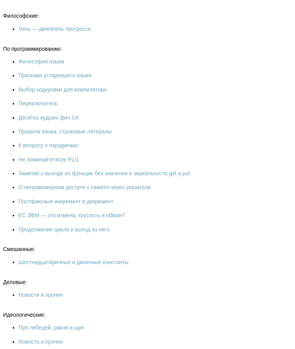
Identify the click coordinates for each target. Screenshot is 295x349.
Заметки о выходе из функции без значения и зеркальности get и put (104, 173)
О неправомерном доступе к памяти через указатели (84, 187)
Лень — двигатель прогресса (54, 29)
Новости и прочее (40, 295)
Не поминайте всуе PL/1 (48, 159)
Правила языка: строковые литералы (65, 131)
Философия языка (41, 61)
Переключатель (38, 103)
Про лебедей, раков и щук (51, 327)
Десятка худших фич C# (48, 118)
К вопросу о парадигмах (48, 145)
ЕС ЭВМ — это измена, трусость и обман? (71, 215)
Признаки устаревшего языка (54, 75)
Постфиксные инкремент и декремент (65, 201)
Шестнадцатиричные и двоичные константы (73, 262)
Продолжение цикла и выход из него (63, 229)
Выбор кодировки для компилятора (62, 89)
